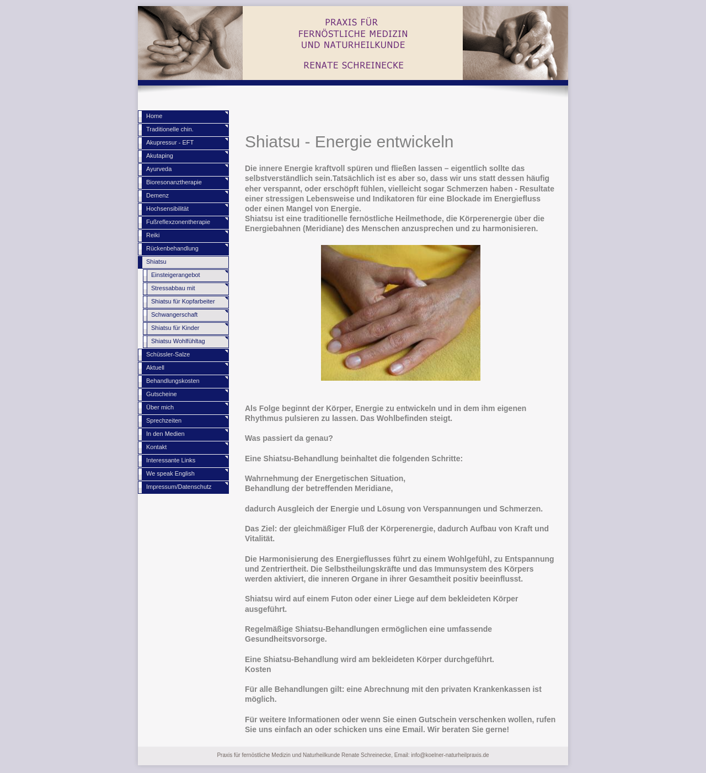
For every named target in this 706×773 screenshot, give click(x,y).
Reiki (152, 235)
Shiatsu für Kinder (175, 327)
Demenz (157, 195)
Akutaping (159, 155)
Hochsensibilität (167, 208)
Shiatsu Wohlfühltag (178, 341)
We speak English (170, 473)
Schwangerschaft (174, 314)
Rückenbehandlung (172, 248)
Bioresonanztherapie (174, 182)
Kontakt (156, 447)
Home (154, 116)
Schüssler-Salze (168, 354)
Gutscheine (161, 394)
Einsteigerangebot (175, 274)
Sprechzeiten (163, 420)
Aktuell (155, 367)
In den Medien (165, 433)
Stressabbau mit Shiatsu (173, 290)
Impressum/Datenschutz (179, 486)
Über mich (160, 407)
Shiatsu (156, 261)
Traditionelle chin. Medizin (170, 131)
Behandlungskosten (173, 380)
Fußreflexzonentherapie (178, 221)
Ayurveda (159, 169)
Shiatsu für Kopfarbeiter (183, 301)
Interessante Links (170, 460)
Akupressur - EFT (170, 142)
